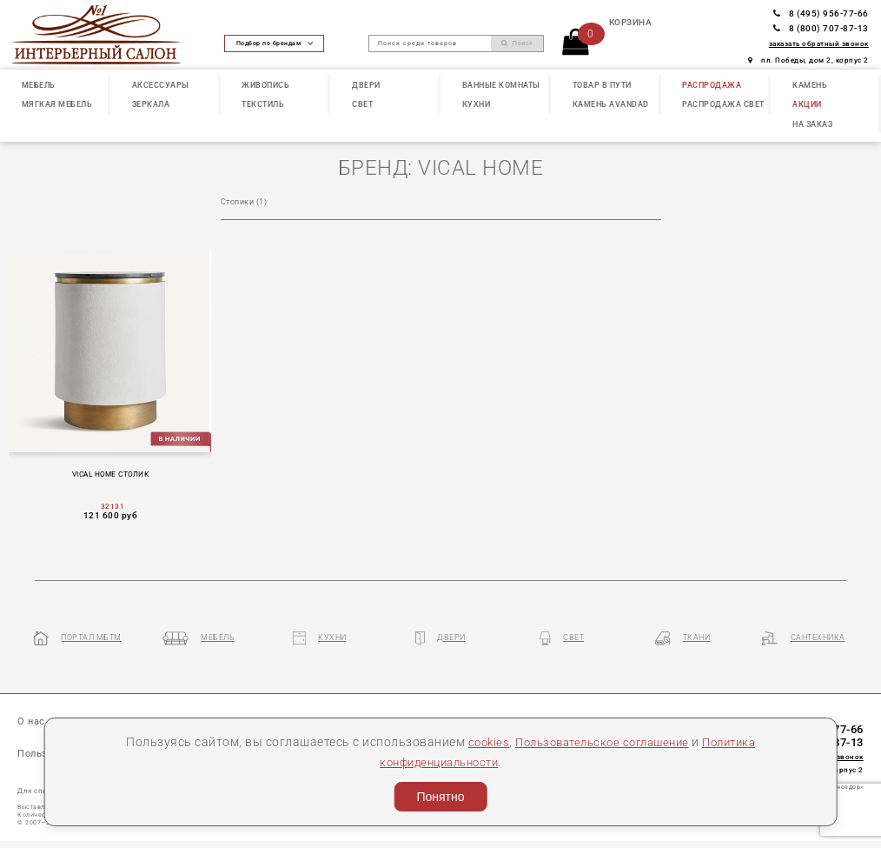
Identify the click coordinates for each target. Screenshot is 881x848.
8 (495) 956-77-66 (821, 13)
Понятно (440, 797)
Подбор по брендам (274, 43)
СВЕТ (362, 104)
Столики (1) (244, 201)
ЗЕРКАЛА (151, 104)
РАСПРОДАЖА (711, 85)
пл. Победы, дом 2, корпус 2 (808, 60)
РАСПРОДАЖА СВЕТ (723, 104)
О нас (31, 723)
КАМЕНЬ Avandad (611, 104)
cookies (478, 742)
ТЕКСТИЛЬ (263, 104)
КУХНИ (476, 104)
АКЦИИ (807, 104)
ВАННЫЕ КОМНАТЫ (501, 85)
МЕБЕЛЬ (39, 85)
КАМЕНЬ (809, 85)
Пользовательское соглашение (600, 742)
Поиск (517, 43)
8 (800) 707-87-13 (821, 28)
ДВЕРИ (366, 85)
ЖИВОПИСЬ (265, 85)
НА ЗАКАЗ (812, 124)
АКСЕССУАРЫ (160, 85)
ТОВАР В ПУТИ (602, 85)
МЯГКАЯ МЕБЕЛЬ (57, 104)
